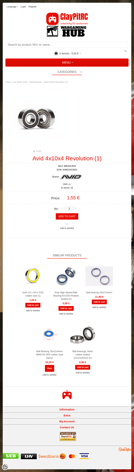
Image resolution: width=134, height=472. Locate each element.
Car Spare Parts (20, 82)
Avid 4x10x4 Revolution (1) (56, 82)
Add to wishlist (67, 228)
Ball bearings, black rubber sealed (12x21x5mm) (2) (82, 354)
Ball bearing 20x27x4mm (99, 292)
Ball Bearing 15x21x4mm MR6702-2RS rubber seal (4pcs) (49, 354)
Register (33, 6)
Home (8, 82)
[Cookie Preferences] (5, 467)
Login (23, 6)
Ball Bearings (36, 82)
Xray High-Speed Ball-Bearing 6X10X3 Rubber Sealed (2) (66, 295)
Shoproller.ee (125, 449)
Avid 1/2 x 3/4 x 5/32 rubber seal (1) (33, 294)
